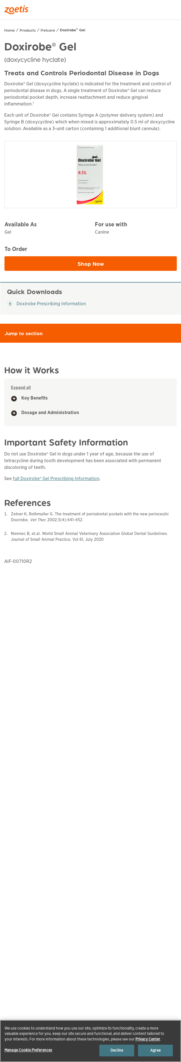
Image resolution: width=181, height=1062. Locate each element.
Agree (155, 1050)
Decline (117, 1050)
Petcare (48, 29)
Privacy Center (147, 1039)
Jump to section (92, 333)
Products (28, 29)
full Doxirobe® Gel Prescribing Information (56, 478)
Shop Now (115, 265)
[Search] (173, 8)
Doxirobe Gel (72, 29)
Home (9, 29)
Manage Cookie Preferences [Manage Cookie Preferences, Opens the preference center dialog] (28, 1050)
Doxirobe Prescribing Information (46, 303)
